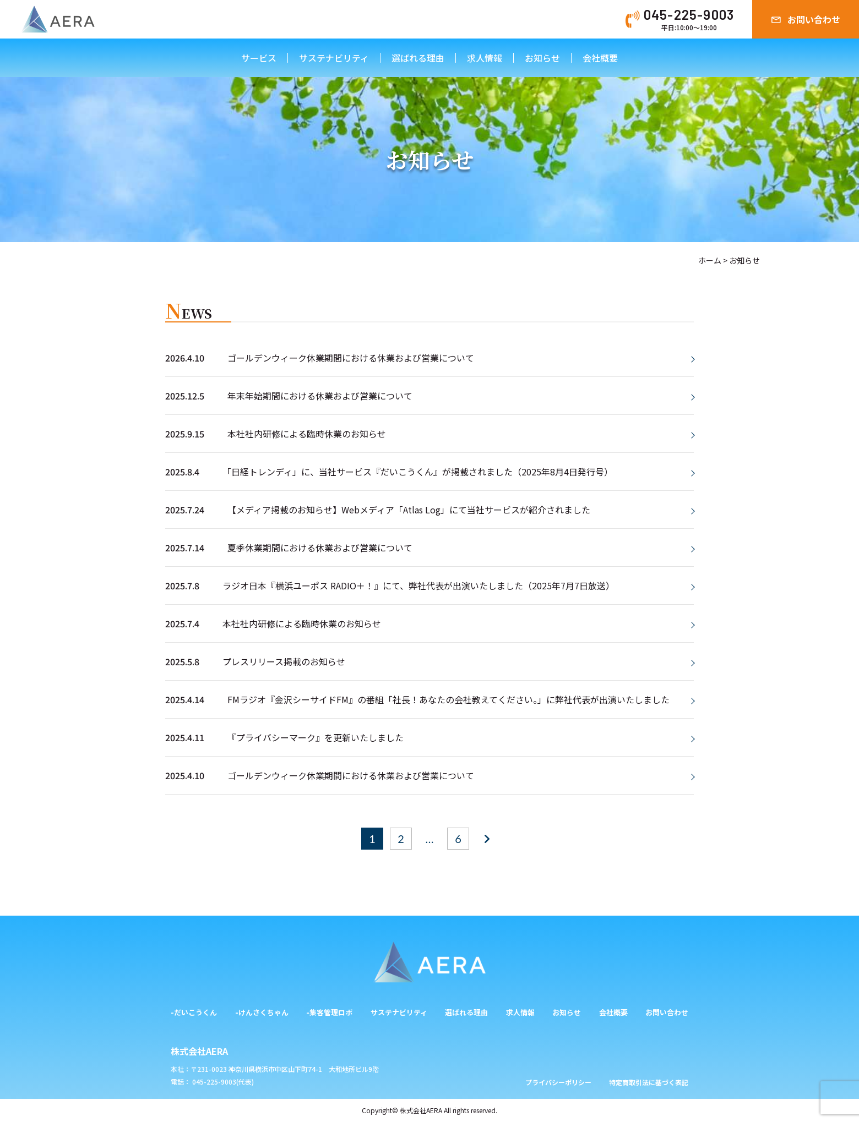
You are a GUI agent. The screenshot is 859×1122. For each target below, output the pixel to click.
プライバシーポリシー (558, 1082)
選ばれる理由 (418, 57)
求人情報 (484, 57)
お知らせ (542, 57)
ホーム (709, 260)
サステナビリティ (334, 57)
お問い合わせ (813, 19)
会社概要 (600, 57)
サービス (258, 57)
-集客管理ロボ (329, 1012)
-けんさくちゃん (262, 1012)
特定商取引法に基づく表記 (648, 1082)
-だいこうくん (194, 1012)
